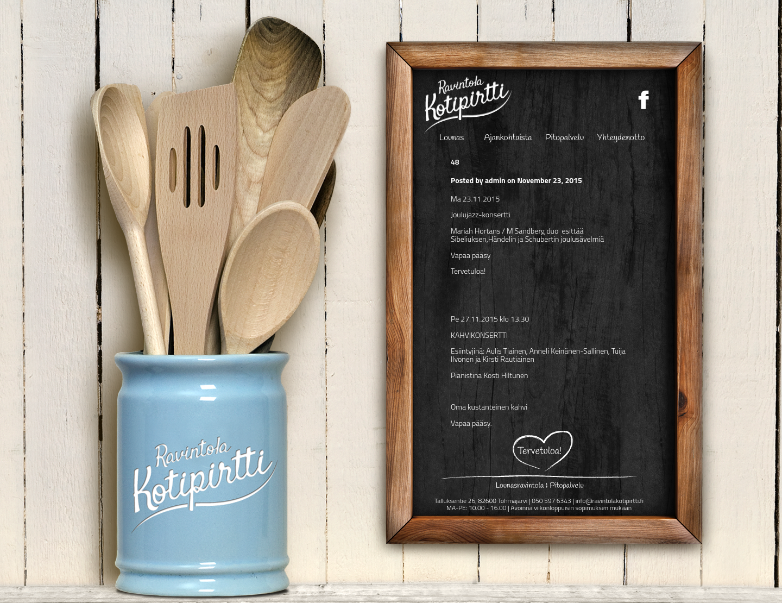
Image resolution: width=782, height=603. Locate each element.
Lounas (451, 138)
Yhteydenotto (621, 138)
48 (455, 161)
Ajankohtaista (508, 138)
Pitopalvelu (564, 138)
